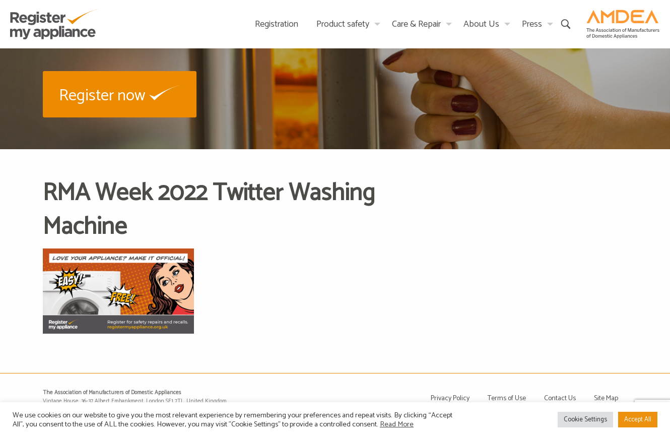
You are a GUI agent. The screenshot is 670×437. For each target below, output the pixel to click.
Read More (397, 424)
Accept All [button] (637, 419)
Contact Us (560, 398)
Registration (276, 24)
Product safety (342, 24)
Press (532, 24)
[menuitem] (276, 24)
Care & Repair (416, 24)
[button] (119, 94)
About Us (481, 24)
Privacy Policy (450, 398)
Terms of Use (507, 398)
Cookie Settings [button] (585, 419)
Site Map (606, 398)
